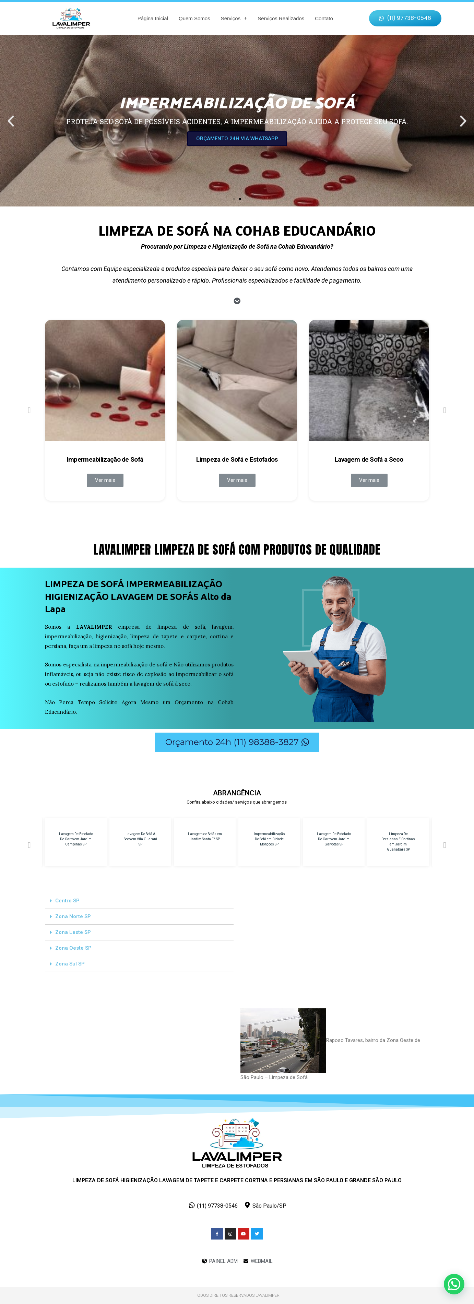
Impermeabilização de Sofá (105, 459)
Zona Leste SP (73, 932)
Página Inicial (153, 18)
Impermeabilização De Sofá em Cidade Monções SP (269, 839)
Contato (324, 18)
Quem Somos (194, 18)
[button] (405, 18)
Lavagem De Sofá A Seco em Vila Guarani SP (140, 839)
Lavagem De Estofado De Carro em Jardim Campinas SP (76, 839)
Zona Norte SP (73, 916)
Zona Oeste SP (73, 948)
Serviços (234, 18)
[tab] (139, 901)
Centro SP (67, 901)
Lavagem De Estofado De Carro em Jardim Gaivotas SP (334, 839)
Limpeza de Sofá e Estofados (236, 459)
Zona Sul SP (70, 964)
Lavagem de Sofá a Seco (369, 459)
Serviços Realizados (281, 18)
